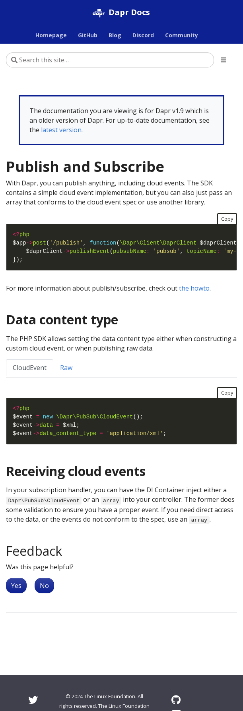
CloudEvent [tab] (30, 367)
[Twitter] (33, 699)
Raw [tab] (66, 367)
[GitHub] (176, 699)
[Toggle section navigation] (223, 60)
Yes (16, 585)
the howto (194, 288)
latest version (61, 129)
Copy (227, 218)
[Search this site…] (110, 59)
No (44, 585)
